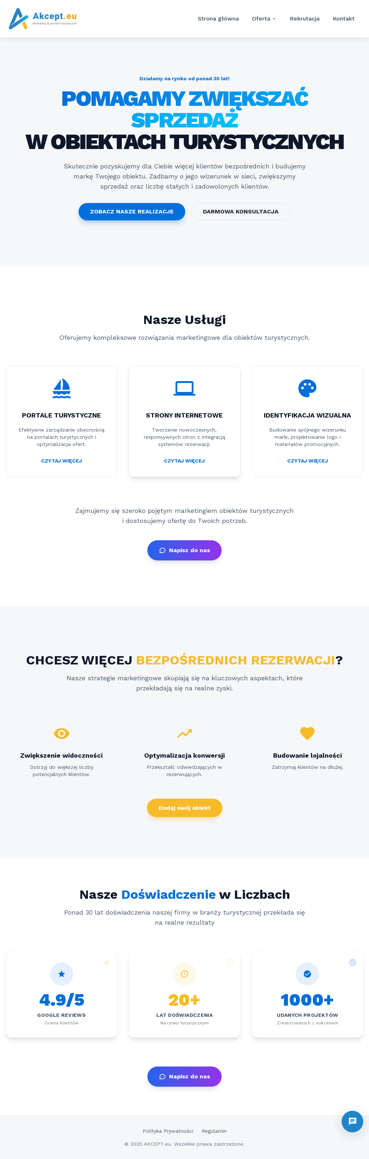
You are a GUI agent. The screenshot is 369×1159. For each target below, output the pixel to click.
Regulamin (214, 1131)
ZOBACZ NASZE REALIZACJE (132, 211)
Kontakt (344, 18)
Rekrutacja (305, 18)
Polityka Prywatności (168, 1131)
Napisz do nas (184, 550)
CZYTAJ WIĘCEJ (61, 461)
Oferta (264, 18)
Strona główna (218, 18)
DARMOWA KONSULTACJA (241, 211)
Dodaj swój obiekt (185, 807)
